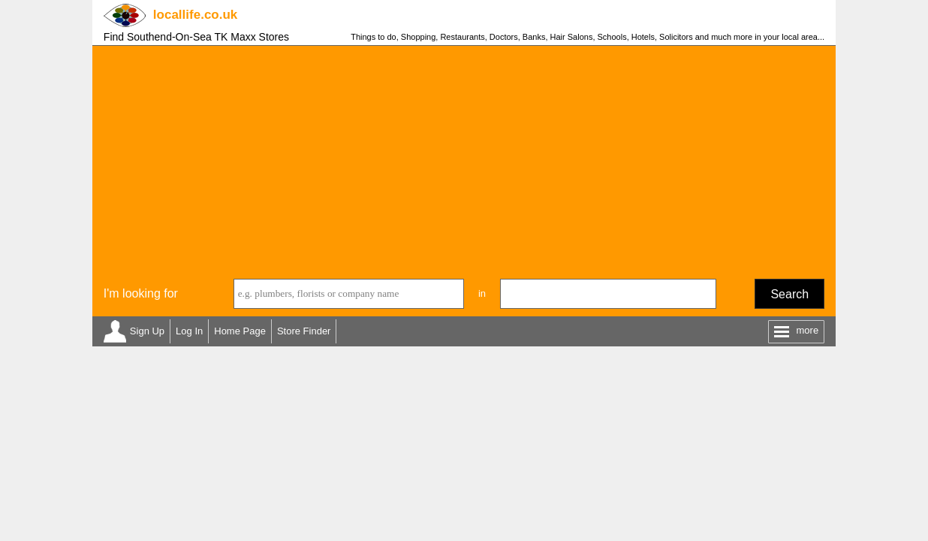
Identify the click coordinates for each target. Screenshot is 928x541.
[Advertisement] (464, 158)
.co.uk (195, 15)
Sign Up (147, 331)
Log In (189, 331)
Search (789, 294)
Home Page (240, 331)
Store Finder (304, 331)
